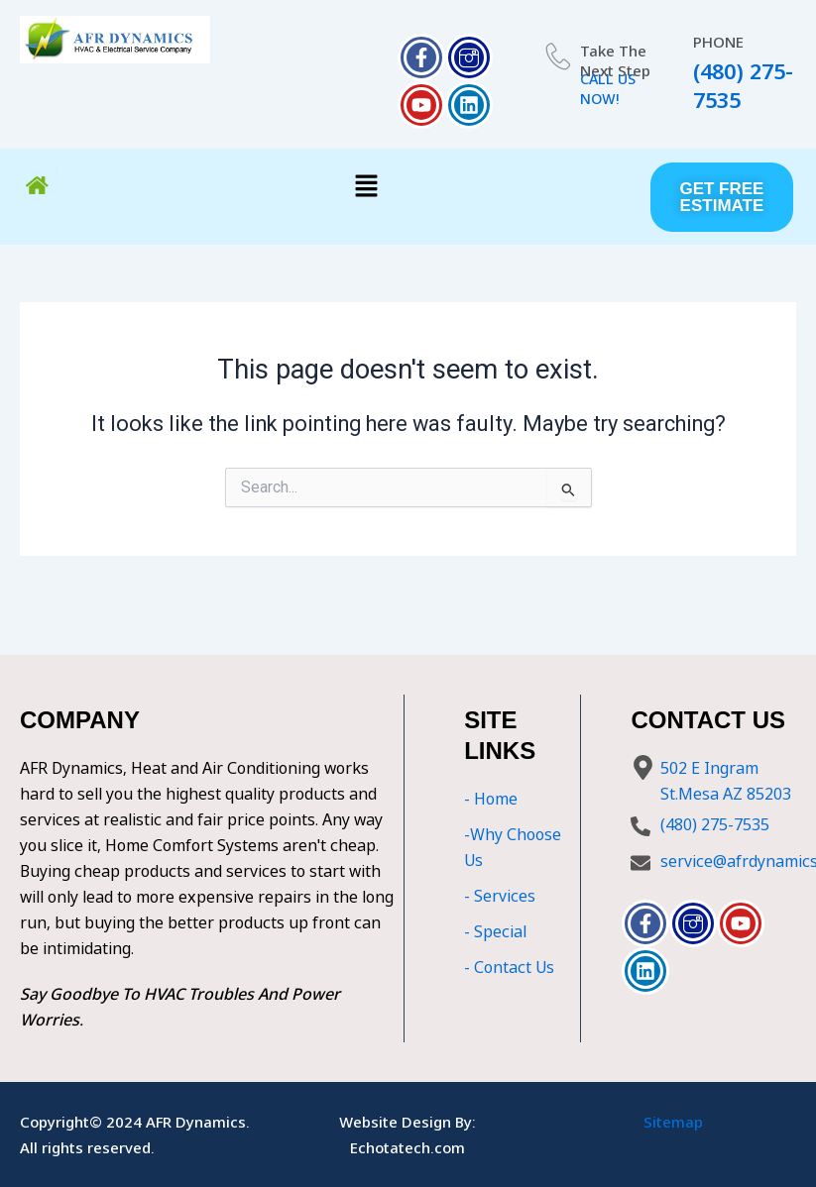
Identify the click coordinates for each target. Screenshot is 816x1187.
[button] (367, 187)
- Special (495, 931)
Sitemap (673, 1122)
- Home (491, 798)
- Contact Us (509, 967)
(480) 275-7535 (742, 85)
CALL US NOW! (610, 88)
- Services (499, 896)
